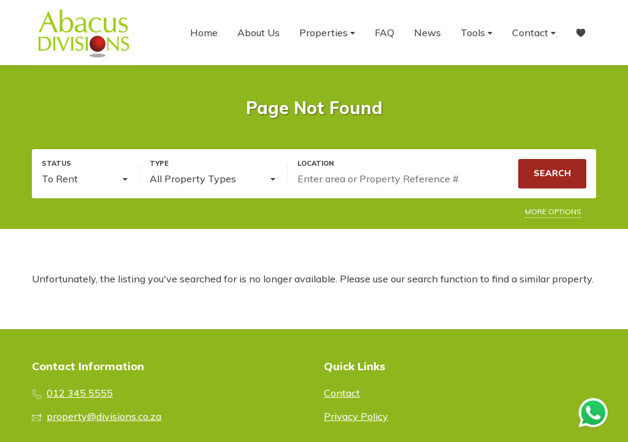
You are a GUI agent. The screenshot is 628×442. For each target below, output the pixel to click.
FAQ (384, 32)
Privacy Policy (356, 416)
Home (204, 32)
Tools (476, 33)
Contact (534, 33)
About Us (258, 32)
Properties (327, 33)
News (427, 32)
